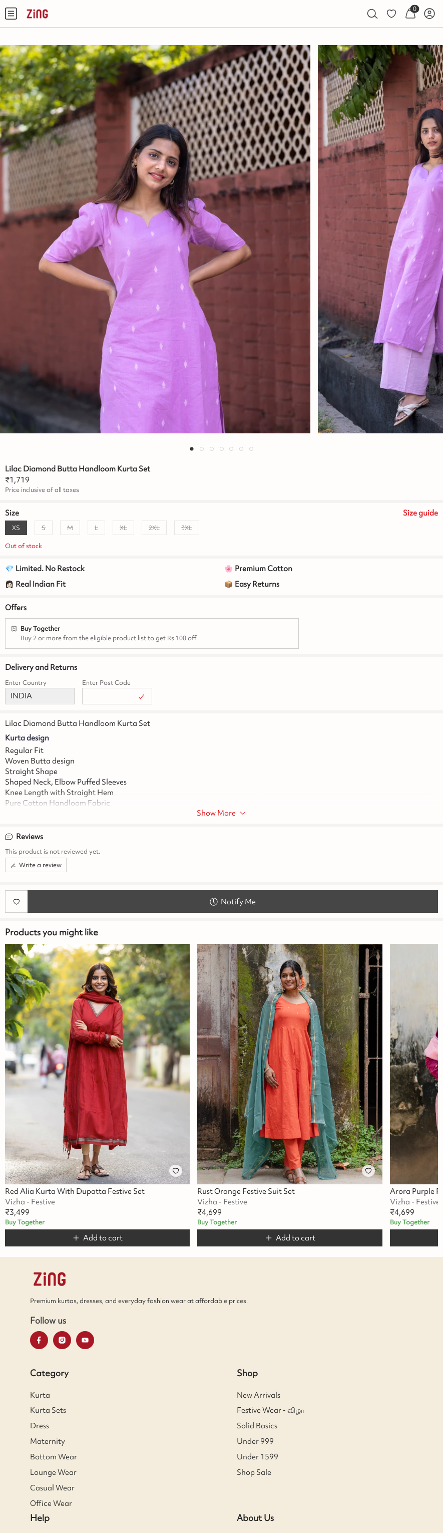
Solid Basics (257, 1426)
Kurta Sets (48, 1410)
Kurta (40, 1395)
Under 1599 (257, 1457)
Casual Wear (52, 1488)
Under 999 (255, 1441)
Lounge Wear (53, 1472)
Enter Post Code (106, 682)
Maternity (47, 1441)
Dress (39, 1426)
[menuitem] (11, 14)
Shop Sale (254, 1472)
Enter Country (26, 682)
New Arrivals (258, 1395)
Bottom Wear (53, 1457)
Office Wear (51, 1503)
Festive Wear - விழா (270, 1410)
